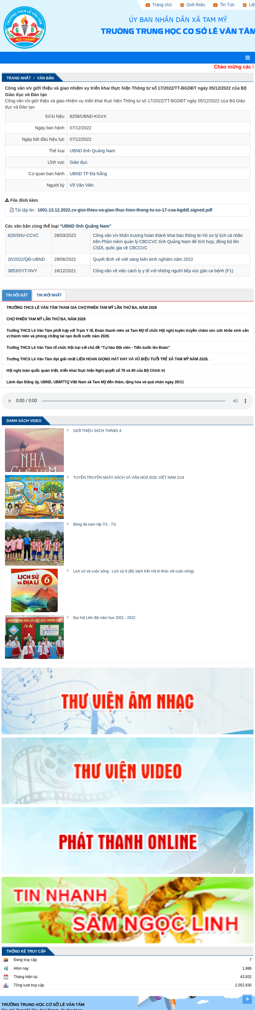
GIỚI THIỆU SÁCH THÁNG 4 (97, 431)
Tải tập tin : (114, 209)
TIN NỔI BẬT (17, 295)
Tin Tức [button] (224, 4)
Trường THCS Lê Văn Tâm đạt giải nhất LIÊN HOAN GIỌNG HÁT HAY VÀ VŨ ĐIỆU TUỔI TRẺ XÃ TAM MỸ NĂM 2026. (108, 359)
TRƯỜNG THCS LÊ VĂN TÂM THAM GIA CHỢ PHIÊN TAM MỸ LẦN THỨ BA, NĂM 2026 (82, 307)
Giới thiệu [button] (192, 4)
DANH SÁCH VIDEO (24, 421)
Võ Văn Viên (82, 185)
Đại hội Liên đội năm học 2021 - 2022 (104, 618)
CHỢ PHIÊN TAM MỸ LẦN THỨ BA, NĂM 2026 (46, 319)
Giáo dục (78, 162)
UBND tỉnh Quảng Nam (92, 150)
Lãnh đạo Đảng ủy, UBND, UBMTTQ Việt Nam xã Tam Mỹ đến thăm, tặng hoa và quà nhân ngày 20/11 (95, 382)
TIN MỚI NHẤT (49, 295)
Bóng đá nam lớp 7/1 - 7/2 (94, 524)
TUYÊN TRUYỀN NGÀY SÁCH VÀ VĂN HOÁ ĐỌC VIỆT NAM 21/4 (128, 477)
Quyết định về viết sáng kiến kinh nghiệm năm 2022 (143, 259)
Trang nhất (19, 78)
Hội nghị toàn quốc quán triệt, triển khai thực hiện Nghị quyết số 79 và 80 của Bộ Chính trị (86, 370)
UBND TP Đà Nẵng (88, 173)
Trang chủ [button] (159, 4)
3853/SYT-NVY (22, 270)
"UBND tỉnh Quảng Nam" (85, 226)
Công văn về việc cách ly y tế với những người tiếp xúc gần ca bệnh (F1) (163, 270)
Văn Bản (45, 78)
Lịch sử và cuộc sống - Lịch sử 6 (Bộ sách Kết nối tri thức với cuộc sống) (133, 571)
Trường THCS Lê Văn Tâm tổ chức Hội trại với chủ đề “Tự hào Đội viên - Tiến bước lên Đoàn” (88, 347)
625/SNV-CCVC (23, 235)
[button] (12, 209)
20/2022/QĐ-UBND (26, 259)
